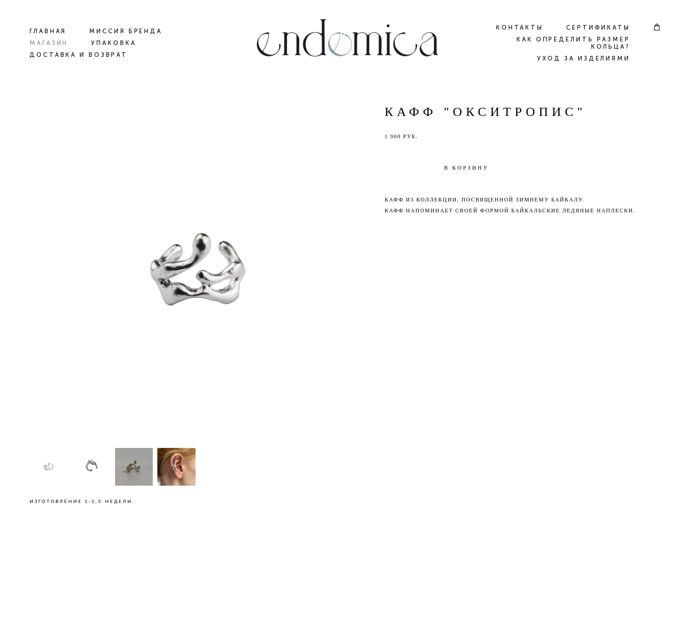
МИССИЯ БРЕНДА (125, 31)
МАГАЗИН (49, 43)
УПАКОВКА (113, 43)
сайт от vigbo (346, 602)
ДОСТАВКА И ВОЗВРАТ (79, 54)
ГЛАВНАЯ (48, 31)
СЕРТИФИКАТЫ (598, 27)
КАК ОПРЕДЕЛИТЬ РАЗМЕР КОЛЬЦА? (573, 43)
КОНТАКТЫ (519, 27)
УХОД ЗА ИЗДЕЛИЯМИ (583, 58)
